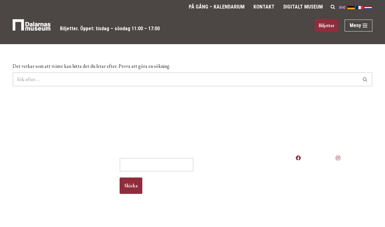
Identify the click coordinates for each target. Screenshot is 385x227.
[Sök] (332, 6)
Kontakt (264, 7)
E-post (135, 155)
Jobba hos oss (217, 173)
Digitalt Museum (303, 7)
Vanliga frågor (216, 191)
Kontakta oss (216, 179)
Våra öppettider (218, 155)
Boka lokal (213, 167)
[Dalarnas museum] (31, 28)
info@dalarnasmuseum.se (48, 185)
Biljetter (69, 29)
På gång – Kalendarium (217, 7)
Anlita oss (212, 161)
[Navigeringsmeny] (358, 26)
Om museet (214, 185)
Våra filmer (214, 197)
